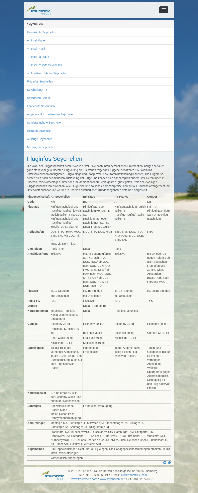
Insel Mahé (38, 40)
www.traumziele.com (84, 479)
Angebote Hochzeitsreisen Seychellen (50, 114)
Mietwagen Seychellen (41, 147)
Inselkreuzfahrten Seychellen (49, 73)
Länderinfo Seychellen (41, 106)
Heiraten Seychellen (39, 130)
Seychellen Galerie (39, 98)
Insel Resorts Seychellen (46, 65)
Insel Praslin (38, 48)
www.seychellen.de (112, 479)
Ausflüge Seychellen (40, 139)
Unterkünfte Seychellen (41, 32)
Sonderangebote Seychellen (44, 122)
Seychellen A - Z (37, 89)
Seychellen (35, 24)
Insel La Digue (40, 56)
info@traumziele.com (133, 475)
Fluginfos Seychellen (40, 81)
